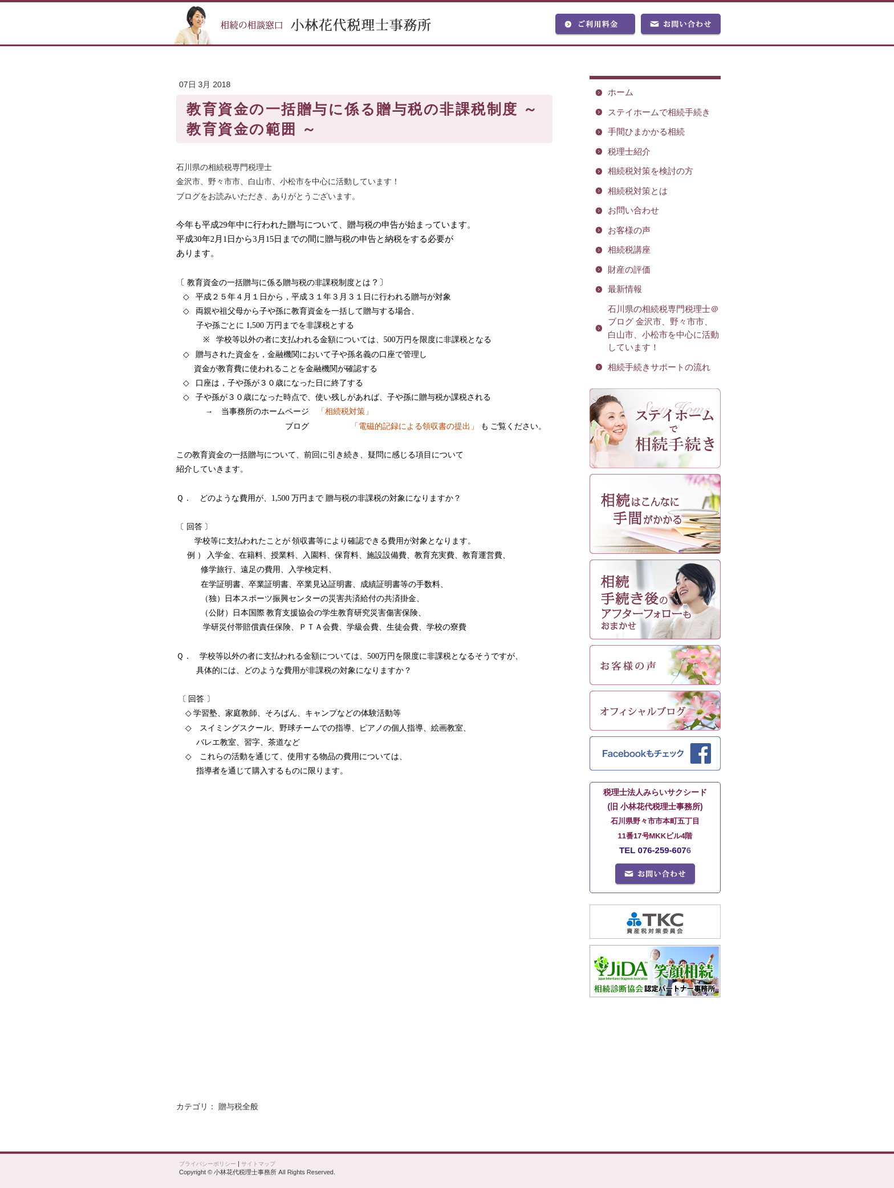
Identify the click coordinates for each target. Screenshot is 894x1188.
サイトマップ (258, 1164)
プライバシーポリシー (207, 1164)
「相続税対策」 (345, 411)
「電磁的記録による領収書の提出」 (414, 426)
